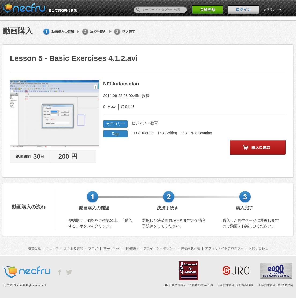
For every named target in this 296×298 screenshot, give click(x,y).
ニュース (52, 248)
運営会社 (34, 248)
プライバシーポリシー (159, 248)
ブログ (93, 248)
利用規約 (131, 248)
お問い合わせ (258, 248)
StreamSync (111, 248)
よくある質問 (73, 248)
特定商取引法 (190, 248)
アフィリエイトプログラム (224, 248)
